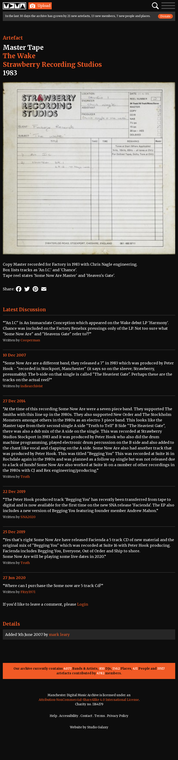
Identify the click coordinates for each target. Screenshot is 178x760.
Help (53, 716)
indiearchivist (32, 386)
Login (82, 604)
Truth (25, 477)
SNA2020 (28, 517)
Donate (165, 16)
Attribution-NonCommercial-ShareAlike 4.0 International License (89, 700)
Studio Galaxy (97, 727)
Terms (99, 716)
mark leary (59, 634)
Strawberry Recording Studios (52, 64)
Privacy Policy (117, 716)
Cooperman (30, 340)
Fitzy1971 (28, 592)
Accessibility (68, 716)
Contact (86, 716)
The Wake (19, 56)
